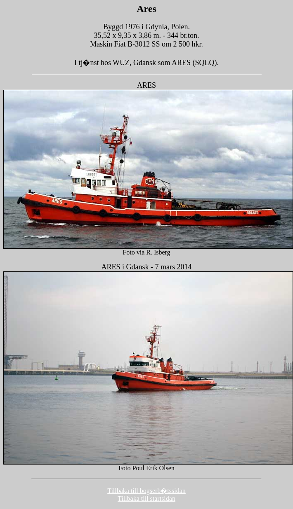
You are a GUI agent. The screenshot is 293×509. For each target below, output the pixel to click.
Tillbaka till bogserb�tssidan (146, 490)
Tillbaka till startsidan (146, 498)
